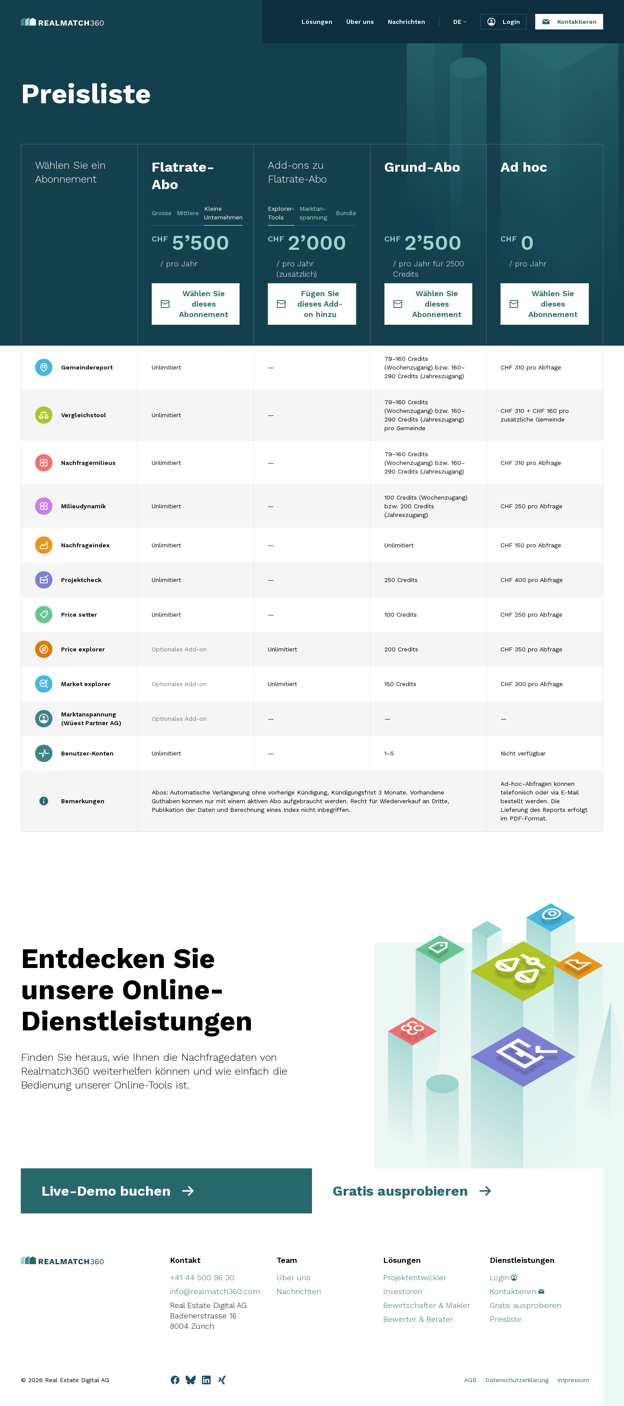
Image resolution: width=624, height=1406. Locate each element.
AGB (470, 1380)
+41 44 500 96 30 (202, 1277)
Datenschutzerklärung (517, 1380)
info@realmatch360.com (215, 1291)
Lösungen (317, 21)
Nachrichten (406, 21)
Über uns (360, 21)
